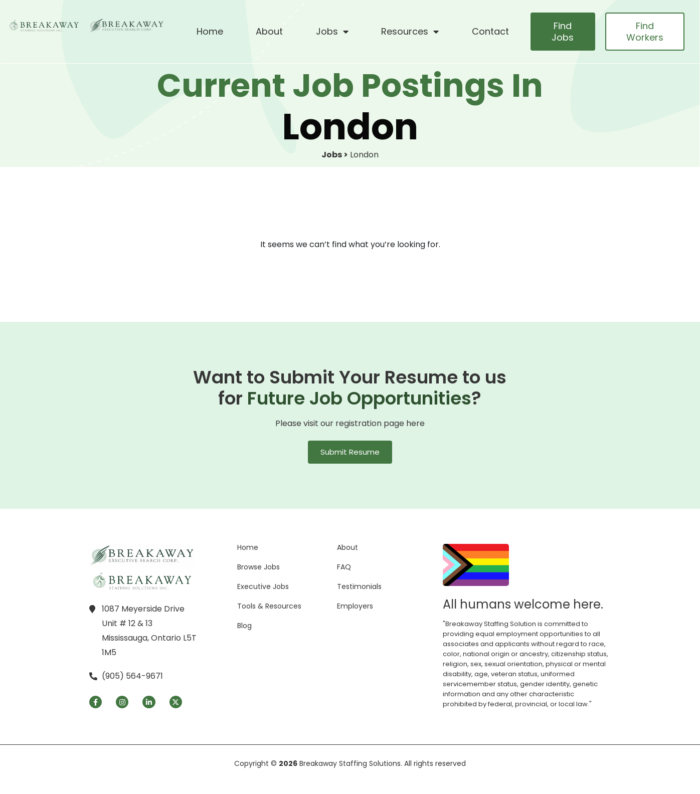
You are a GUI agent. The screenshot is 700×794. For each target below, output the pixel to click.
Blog (244, 626)
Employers (355, 606)
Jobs (332, 31)
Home (210, 31)
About (269, 31)
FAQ (344, 567)
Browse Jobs (258, 567)
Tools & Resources (269, 606)
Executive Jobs (263, 586)
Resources (410, 31)
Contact (490, 31)
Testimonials (359, 586)
